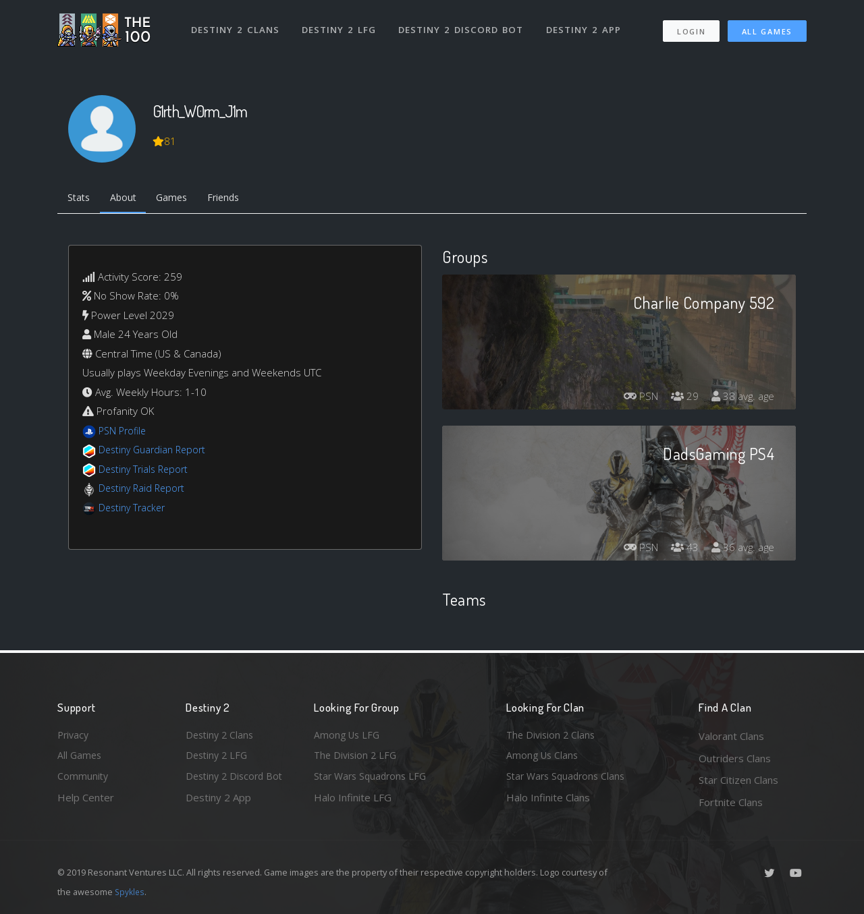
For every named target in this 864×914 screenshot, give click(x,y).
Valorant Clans (731, 736)
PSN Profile (124, 432)
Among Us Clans (543, 758)
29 (681, 398)
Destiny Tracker (134, 509)
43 (681, 549)
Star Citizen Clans (738, 780)
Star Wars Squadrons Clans (568, 780)
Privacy (74, 736)
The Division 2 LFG (357, 758)
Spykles (130, 892)
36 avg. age (741, 549)
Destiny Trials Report (146, 471)
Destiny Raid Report (144, 490)
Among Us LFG (348, 736)
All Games (767, 27)
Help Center (85, 802)
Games (179, 199)
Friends (235, 199)
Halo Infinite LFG (353, 802)
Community (83, 780)
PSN (634, 398)
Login (690, 27)
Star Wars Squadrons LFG (373, 780)
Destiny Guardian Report (156, 452)
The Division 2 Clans (552, 736)
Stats (80, 199)
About (128, 199)
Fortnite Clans (731, 802)
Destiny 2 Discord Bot (463, 26)
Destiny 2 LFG (340, 26)
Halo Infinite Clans (548, 802)
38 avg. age (741, 398)
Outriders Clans (735, 758)
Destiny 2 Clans (235, 26)
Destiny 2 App (585, 26)
